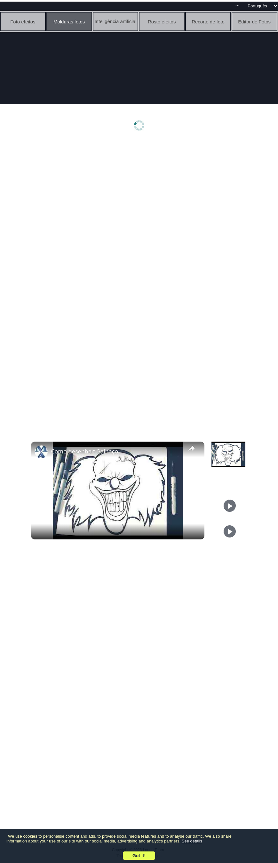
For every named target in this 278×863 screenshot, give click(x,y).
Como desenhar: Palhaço (84, 451)
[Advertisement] (140, 191)
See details (192, 841)
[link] (41, 451)
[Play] (229, 505)
